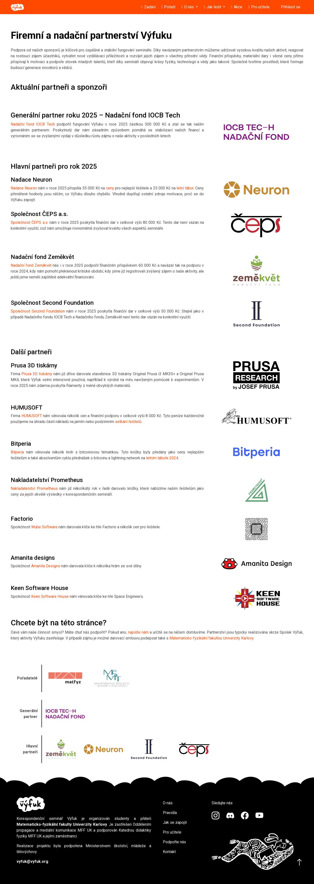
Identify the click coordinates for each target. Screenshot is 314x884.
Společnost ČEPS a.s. (29, 222)
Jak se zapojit (175, 822)
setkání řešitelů (128, 421)
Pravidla (170, 812)
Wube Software (44, 527)
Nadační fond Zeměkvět (31, 265)
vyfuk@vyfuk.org (32, 861)
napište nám (138, 632)
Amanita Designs (45, 566)
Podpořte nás (174, 842)
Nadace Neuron (24, 188)
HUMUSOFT (31, 415)
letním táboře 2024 (162, 458)
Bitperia (17, 452)
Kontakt (169, 851)
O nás (168, 803)
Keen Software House (50, 596)
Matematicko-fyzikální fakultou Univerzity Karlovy (211, 638)
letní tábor (185, 188)
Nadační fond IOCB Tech (33, 124)
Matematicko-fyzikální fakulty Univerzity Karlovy (62, 824)
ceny (110, 188)
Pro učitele (172, 832)
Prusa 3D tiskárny (36, 374)
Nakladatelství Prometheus (34, 488)
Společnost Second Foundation (38, 311)
